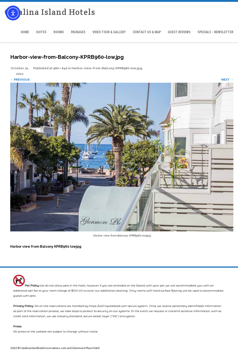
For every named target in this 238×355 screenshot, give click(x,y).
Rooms (58, 32)
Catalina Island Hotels (50, 12)
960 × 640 (60, 68)
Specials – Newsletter (215, 32)
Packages (78, 32)
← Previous (20, 79)
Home (25, 32)
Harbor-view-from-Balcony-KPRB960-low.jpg (107, 68)
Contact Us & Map (147, 32)
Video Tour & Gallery (109, 32)
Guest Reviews (179, 32)
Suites (41, 32)
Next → (227, 79)
